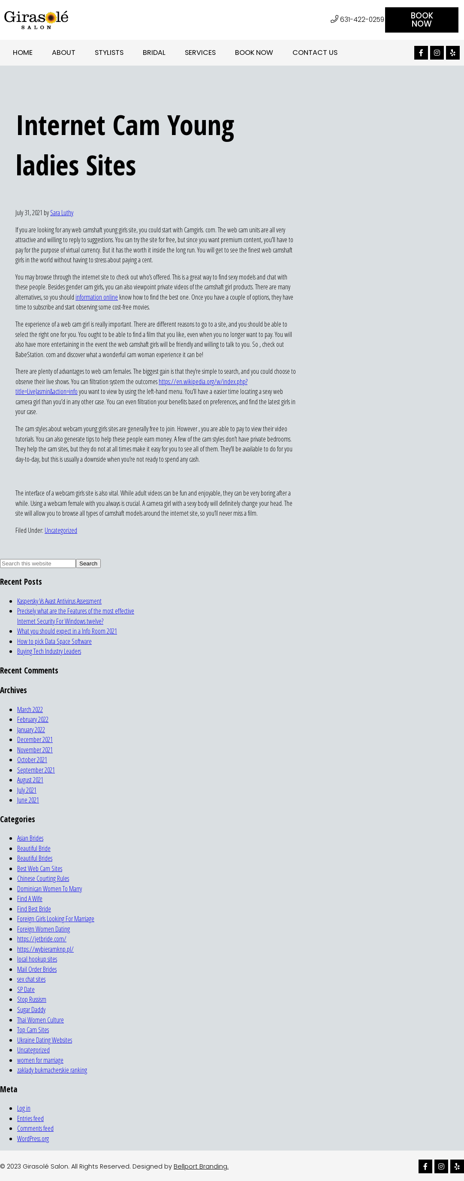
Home (23, 52)
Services (200, 52)
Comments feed (35, 1128)
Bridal (154, 52)
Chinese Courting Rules (43, 878)
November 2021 (35, 749)
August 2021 (30, 779)
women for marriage (40, 1059)
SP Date (26, 989)
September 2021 (36, 769)
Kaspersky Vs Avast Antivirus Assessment (59, 600)
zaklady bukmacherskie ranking (52, 1069)
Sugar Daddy (31, 1009)
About (63, 52)
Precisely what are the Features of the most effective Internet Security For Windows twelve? (75, 615)
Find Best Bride (34, 908)
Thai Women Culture (40, 1019)
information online (96, 296)
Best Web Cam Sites (39, 868)
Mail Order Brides (37, 969)
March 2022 (30, 708)
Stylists (109, 52)
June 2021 (28, 799)
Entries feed (30, 1117)
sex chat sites (31, 978)
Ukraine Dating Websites (44, 1039)
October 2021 (32, 759)
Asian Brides (30, 837)
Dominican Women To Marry (49, 888)
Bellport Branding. (201, 1166)
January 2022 (31, 729)
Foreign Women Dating (43, 928)
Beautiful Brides (34, 857)
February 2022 (32, 719)
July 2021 (26, 789)
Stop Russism (31, 999)
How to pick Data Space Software (54, 641)
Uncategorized (61, 530)
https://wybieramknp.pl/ (45, 948)
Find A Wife (29, 898)
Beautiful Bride (34, 848)
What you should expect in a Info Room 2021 (67, 630)
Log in (23, 1107)
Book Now (254, 52)
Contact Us (314, 52)
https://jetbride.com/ (41, 938)
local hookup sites (37, 958)
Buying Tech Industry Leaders (49, 650)
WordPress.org (33, 1137)
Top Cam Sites (33, 1029)
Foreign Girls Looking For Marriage (55, 918)
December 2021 (35, 739)
